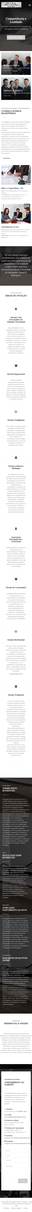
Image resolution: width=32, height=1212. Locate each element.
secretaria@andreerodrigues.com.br (15, 1117)
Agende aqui (5, 235)
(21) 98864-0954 (21, 1111)
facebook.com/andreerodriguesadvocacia (17, 1138)
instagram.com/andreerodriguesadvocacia (17, 1143)
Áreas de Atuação (16, 37)
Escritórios (6, 1208)
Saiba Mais (7, 70)
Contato (25, 1208)
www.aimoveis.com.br (15, 674)
